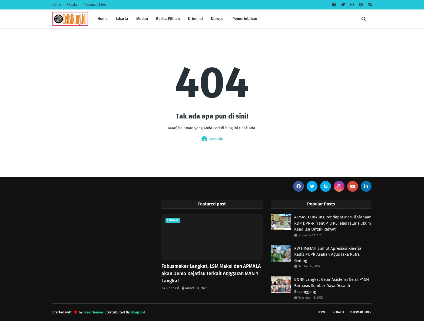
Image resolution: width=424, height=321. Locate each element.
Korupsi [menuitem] (217, 18)
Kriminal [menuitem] (195, 18)
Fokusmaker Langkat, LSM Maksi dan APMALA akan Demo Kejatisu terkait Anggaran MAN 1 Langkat (211, 273)
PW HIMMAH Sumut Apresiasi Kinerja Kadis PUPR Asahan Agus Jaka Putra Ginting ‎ (327, 254)
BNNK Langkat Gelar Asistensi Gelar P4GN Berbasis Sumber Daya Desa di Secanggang (331, 285)
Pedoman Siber (95, 4)
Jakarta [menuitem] (122, 18)
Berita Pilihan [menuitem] (168, 18)
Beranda (212, 138)
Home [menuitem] (103, 18)
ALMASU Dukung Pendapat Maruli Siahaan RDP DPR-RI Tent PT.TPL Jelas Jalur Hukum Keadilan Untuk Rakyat (333, 223)
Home (56, 4)
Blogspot (138, 312)
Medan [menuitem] (142, 18)
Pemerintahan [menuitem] (245, 18)
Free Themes (94, 312)
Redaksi (72, 4)
